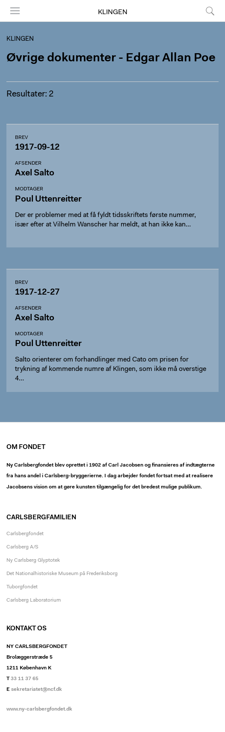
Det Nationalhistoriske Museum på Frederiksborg (62, 573)
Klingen (112, 12)
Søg (210, 10)
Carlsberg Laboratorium (33, 600)
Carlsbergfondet (25, 533)
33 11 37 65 (24, 678)
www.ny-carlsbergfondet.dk (39, 709)
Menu (15, 10)
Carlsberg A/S (22, 547)
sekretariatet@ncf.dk (36, 689)
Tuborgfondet (22, 587)
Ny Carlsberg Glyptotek (33, 560)
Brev (21, 137)
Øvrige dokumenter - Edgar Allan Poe (111, 58)
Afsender (28, 163)
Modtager (29, 189)
